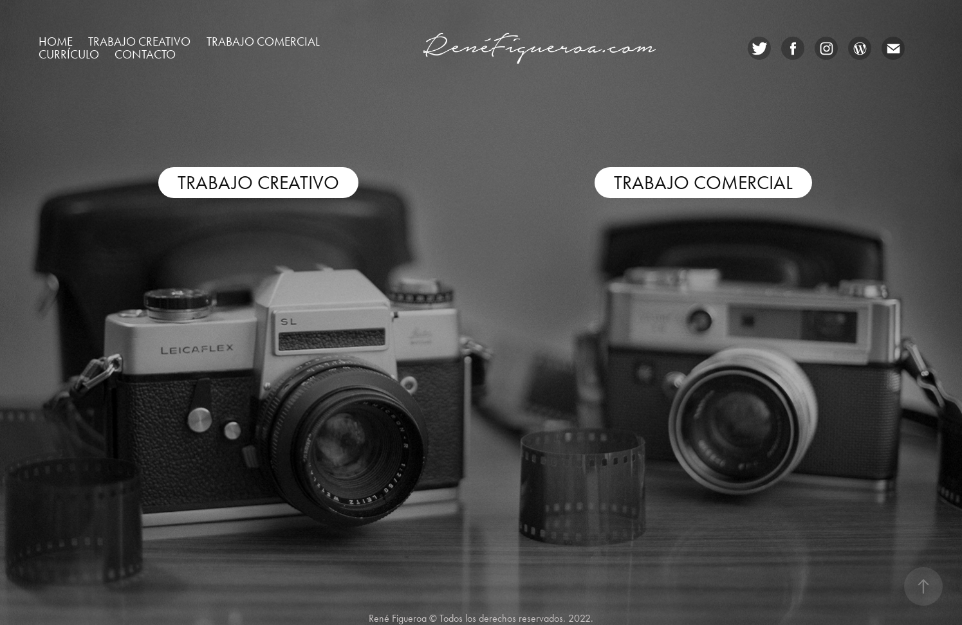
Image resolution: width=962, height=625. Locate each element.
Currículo (69, 54)
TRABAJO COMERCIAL (703, 182)
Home (56, 41)
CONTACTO (145, 54)
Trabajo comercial (263, 41)
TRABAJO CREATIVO (258, 182)
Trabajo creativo (139, 41)
